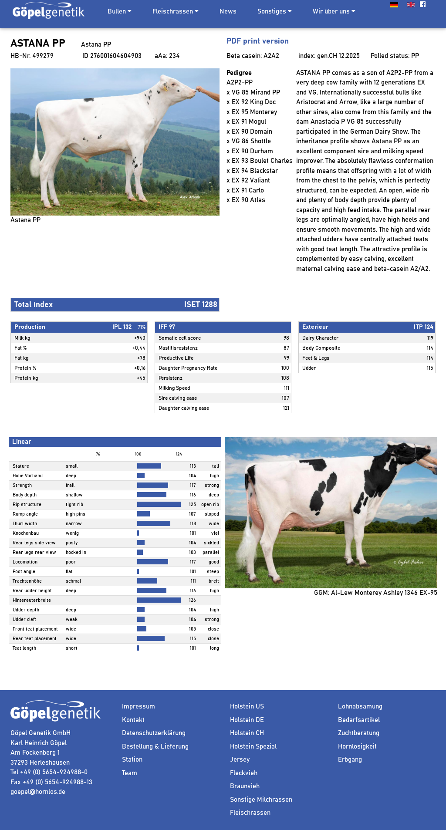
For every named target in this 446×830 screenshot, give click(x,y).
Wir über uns (334, 11)
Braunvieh (245, 786)
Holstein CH (247, 733)
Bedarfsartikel (359, 720)
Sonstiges (274, 11)
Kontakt (133, 720)
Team (129, 773)
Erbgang (350, 759)
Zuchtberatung (358, 733)
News (228, 11)
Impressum (138, 706)
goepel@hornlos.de (37, 792)
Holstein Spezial (253, 746)
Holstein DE (247, 720)
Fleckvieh (243, 773)
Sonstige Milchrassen (261, 799)
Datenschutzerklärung (154, 733)
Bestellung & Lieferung (155, 746)
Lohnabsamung (360, 706)
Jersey (240, 759)
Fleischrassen (172, 11)
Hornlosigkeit (357, 746)
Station (132, 759)
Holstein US (247, 706)
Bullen (117, 11)
